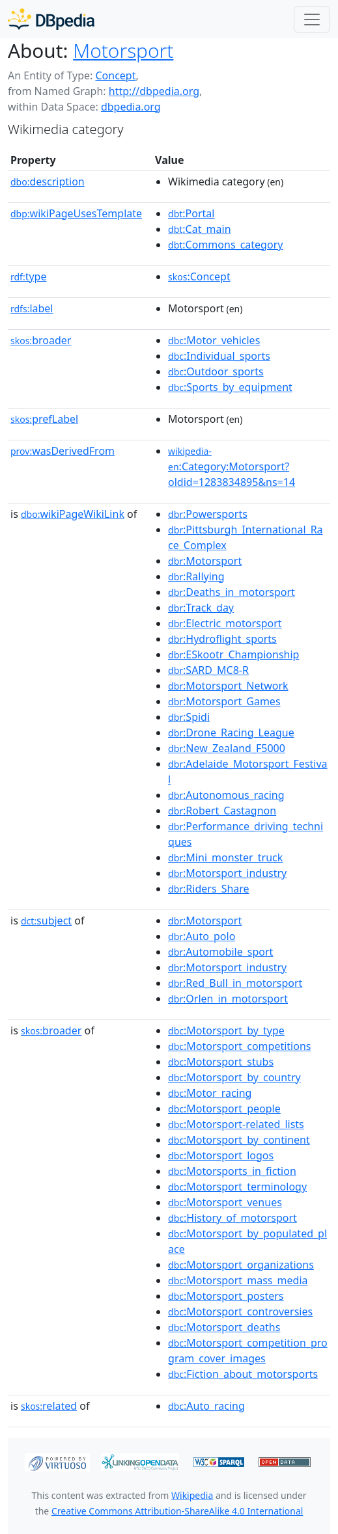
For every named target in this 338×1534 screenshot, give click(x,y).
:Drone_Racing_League (231, 732)
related (49, 1406)
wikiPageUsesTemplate (76, 213)
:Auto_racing (206, 1406)
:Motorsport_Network (228, 686)
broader (40, 340)
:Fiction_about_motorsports (243, 1374)
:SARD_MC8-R (208, 670)
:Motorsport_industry (227, 873)
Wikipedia (192, 1495)
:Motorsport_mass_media (237, 1280)
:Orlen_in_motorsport (228, 998)
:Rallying (196, 576)
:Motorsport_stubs (221, 1062)
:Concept (199, 276)
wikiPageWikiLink (72, 514)
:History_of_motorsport (232, 1218)
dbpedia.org (131, 107)
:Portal (191, 213)
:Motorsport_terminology (237, 1186)
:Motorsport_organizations (241, 1265)
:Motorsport (205, 561)
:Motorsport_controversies (240, 1311)
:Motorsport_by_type (226, 1030)
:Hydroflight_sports (222, 639)
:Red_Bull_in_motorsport (235, 983)
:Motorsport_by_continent (239, 1140)
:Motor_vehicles (214, 340)
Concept (115, 75)
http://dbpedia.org (154, 91)
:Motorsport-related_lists (236, 1124)
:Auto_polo (201, 936)
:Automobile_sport (220, 952)
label (31, 308)
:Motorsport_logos (221, 1155)
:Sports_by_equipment (230, 387)
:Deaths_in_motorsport (231, 592)
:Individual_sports (219, 356)
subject (46, 920)
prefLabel (44, 419)
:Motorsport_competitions (239, 1046)
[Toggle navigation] (312, 20)
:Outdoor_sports (216, 371)
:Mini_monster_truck (225, 857)
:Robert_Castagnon (222, 810)
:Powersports (207, 514)
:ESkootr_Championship (233, 654)
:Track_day (201, 607)
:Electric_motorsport (225, 623)
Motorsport (123, 50)
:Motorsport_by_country (234, 1077)
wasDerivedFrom (62, 451)
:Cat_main (199, 229)
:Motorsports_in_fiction (232, 1171)
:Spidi (189, 717)
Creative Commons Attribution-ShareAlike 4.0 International (177, 1511)
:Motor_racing (209, 1093)
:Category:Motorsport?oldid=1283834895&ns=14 (231, 467)
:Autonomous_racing (226, 795)
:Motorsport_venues (225, 1202)
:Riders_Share (208, 888)
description (47, 181)
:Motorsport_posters (225, 1296)
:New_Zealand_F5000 (226, 748)
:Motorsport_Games (224, 701)
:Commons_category (225, 244)
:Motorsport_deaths (224, 1327)
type (28, 276)
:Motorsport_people (224, 1108)
